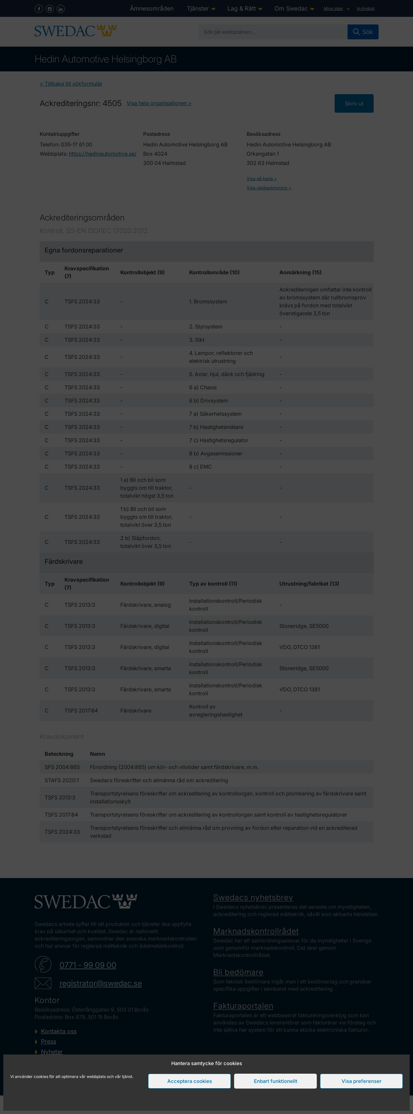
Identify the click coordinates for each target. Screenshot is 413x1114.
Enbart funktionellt (275, 1081)
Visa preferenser (362, 1081)
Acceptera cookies (189, 1081)
